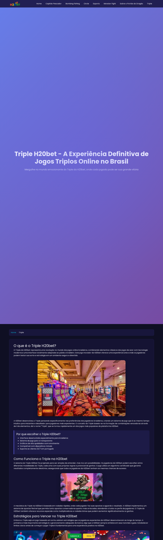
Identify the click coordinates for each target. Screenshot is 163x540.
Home (39, 3)
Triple (149, 3)
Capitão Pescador (54, 3)
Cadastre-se (74, 536)
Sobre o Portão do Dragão (131, 3)
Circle (86, 3)
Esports (96, 3)
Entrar (89, 536)
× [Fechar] (93, 535)
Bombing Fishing (73, 3)
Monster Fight (110, 3)
